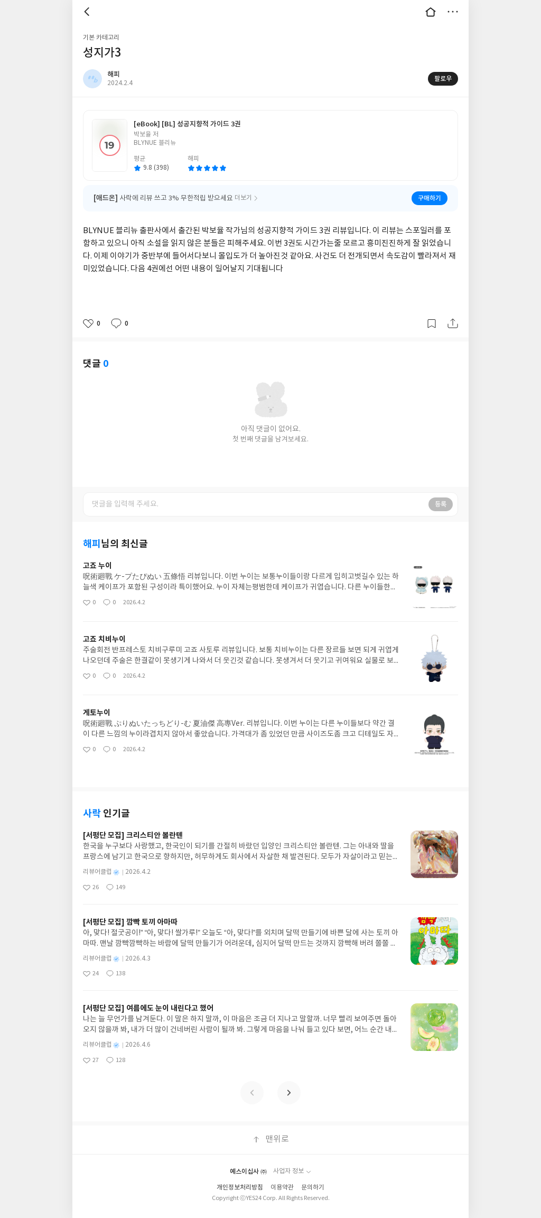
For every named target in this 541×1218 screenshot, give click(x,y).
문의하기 (312, 1187)
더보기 (452, 11)
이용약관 (282, 1187)
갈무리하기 (431, 323)
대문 (430, 11)
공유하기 (452, 323)
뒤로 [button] (88, 11)
